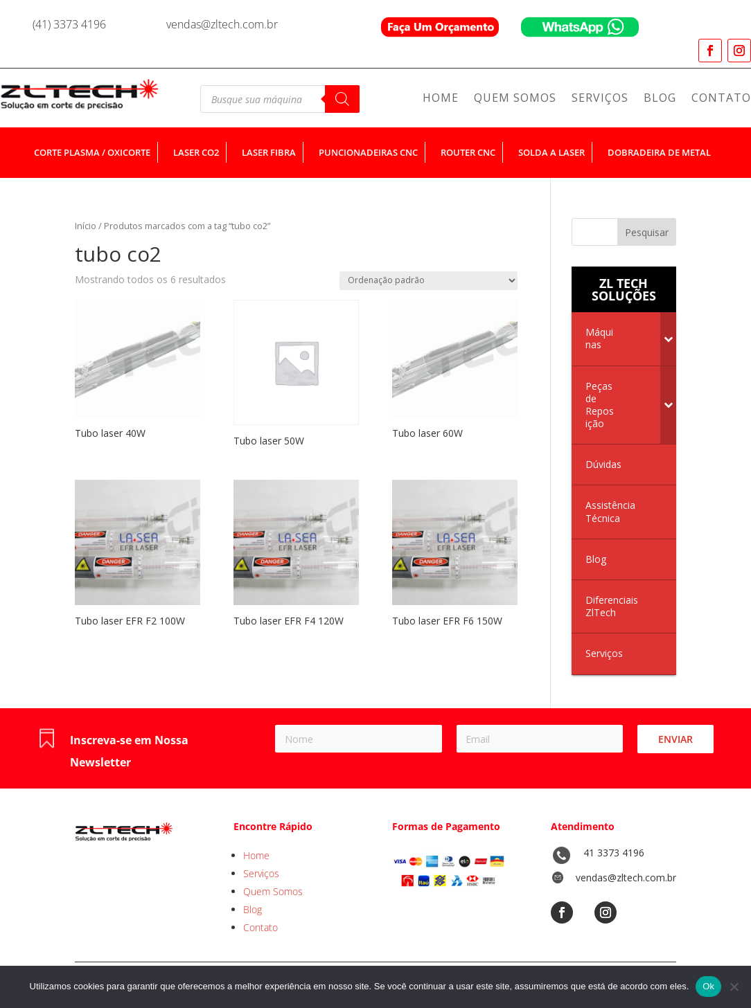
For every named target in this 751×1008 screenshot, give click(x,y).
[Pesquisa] (342, 99)
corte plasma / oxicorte (92, 152)
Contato (721, 99)
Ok (708, 986)
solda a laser (551, 152)
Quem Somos (515, 99)
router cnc (468, 152)
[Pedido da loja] (428, 280)
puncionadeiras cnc (368, 152)
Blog (660, 99)
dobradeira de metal (659, 152)
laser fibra (269, 152)
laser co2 (196, 152)
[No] (734, 986)
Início (85, 225)
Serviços (600, 99)
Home (441, 99)
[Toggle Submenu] (668, 338)
